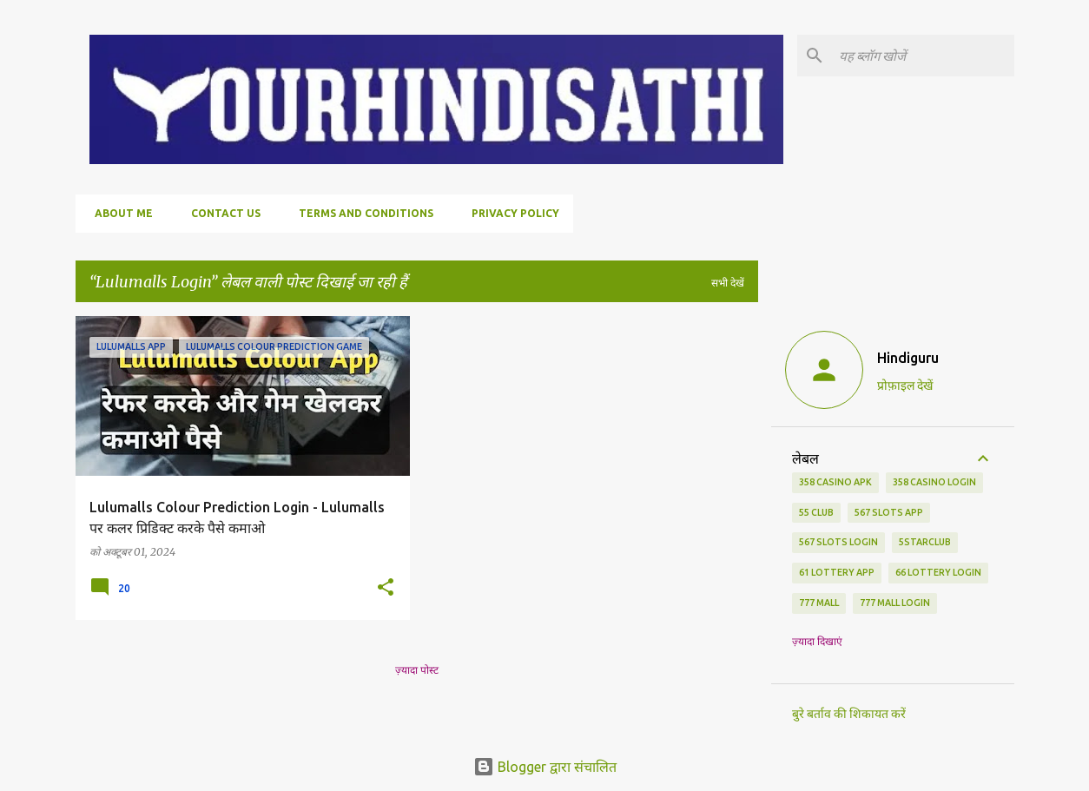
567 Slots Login (838, 542)
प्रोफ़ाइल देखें (905, 385)
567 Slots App (889, 512)
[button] (385, 588)
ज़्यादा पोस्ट (417, 670)
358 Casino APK (835, 482)
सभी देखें (727, 282)
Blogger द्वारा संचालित (545, 767)
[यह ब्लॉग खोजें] (923, 55)
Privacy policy (510, 213)
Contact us (220, 213)
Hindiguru (908, 358)
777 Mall (819, 602)
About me (118, 213)
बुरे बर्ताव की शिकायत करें (849, 714)
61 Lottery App (836, 572)
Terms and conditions (361, 213)
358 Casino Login (934, 482)
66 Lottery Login (938, 572)
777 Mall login (895, 602)
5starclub (925, 542)
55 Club (816, 512)
